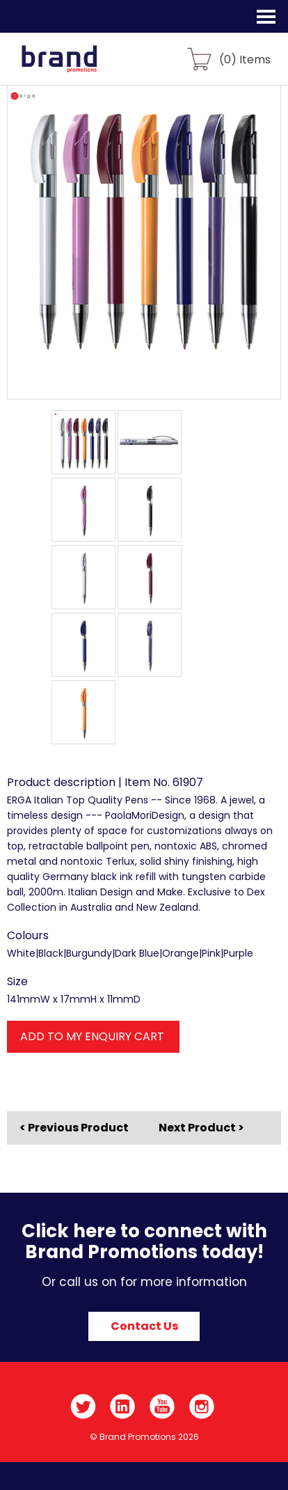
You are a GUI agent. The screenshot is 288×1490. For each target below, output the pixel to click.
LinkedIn (123, 1406)
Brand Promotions (84, 67)
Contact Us (144, 1326)
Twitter (83, 1406)
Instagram (202, 1406)
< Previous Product (74, 1128)
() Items (245, 59)
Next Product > (201, 1128)
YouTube (162, 1406)
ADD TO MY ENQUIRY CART (92, 1036)
